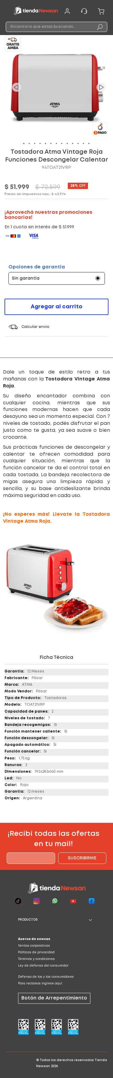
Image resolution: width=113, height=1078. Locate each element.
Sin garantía (25, 278)
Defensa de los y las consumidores (46, 977)
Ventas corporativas (34, 946)
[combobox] (57, 27)
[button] (17, 87)
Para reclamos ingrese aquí (40, 983)
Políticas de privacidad (36, 952)
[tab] (56, 920)
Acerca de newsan (34, 939)
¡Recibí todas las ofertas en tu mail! (53, 839)
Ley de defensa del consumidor (43, 965)
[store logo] (36, 11)
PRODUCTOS (28, 920)
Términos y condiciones (36, 959)
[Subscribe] (82, 858)
